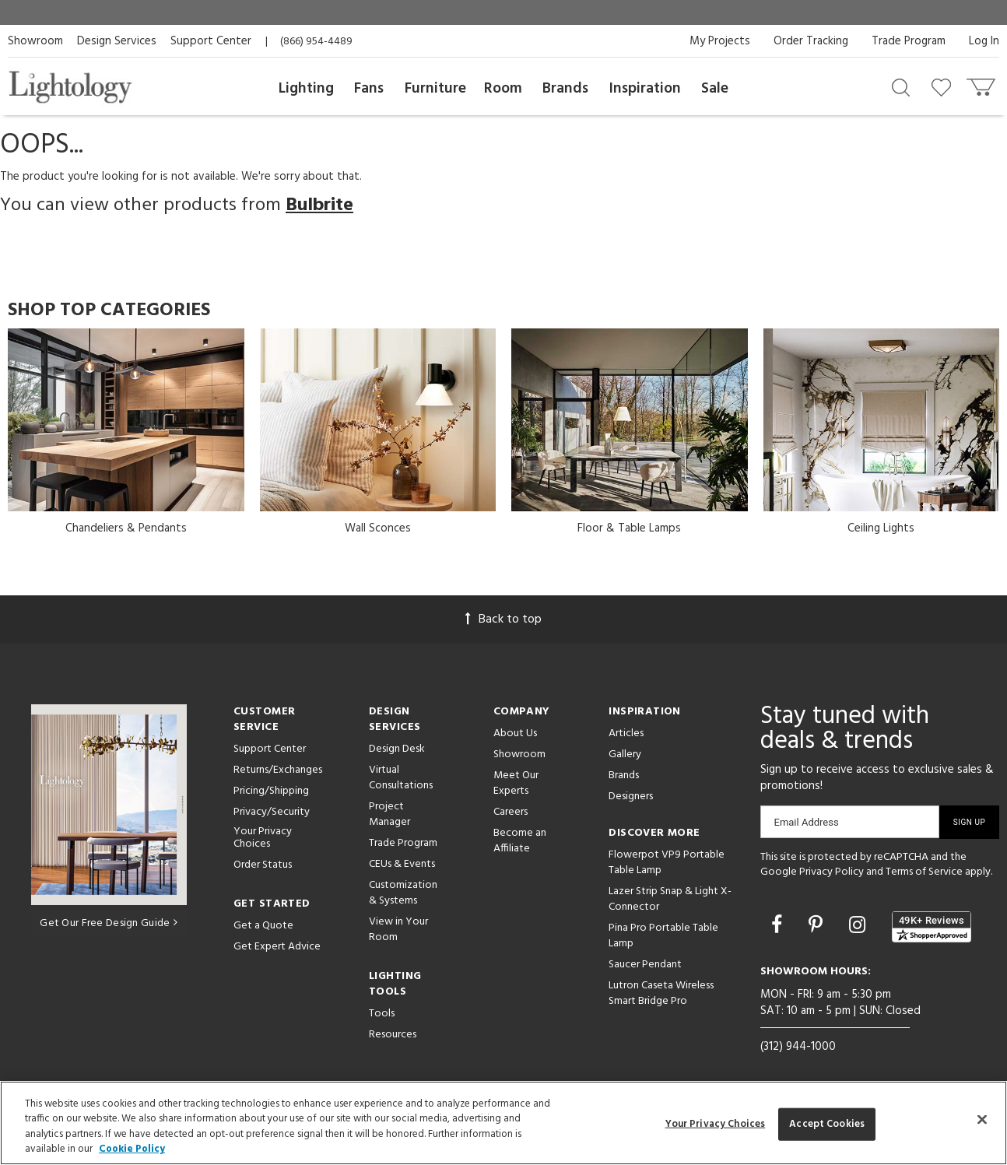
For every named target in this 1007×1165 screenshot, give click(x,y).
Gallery (625, 754)
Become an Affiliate (519, 841)
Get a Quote (263, 926)
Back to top (503, 619)
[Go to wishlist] (944, 86)
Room (503, 88)
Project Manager (389, 814)
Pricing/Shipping (271, 791)
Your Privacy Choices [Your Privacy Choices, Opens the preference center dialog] (715, 1124)
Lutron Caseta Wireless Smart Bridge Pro (661, 993)
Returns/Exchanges (277, 770)
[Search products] (901, 86)
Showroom (35, 41)
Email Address (806, 822)
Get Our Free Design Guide (108, 923)
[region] (503, 1123)
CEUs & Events (402, 864)
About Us (515, 733)
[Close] (982, 1119)
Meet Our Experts (516, 783)
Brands (565, 88)
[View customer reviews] (931, 926)
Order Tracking (811, 41)
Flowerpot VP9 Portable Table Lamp (667, 862)
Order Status (262, 865)
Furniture (435, 88)
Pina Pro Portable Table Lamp (663, 936)
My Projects (719, 41)
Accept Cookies (827, 1124)
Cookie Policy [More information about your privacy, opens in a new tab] (132, 1149)
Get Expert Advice (277, 947)
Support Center (210, 41)
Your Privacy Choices (262, 839)
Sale (714, 88)
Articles (626, 733)
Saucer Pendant (645, 965)
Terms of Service (924, 872)
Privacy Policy (831, 872)
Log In (984, 41)
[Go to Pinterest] (818, 926)
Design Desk (397, 749)
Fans (369, 88)
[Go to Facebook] (779, 926)
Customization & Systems (403, 893)
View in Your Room (398, 929)
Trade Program (909, 41)
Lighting (306, 88)
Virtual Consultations (401, 778)
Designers (631, 796)
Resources (392, 1035)
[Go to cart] (982, 83)
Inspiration (645, 88)
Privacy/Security (271, 812)
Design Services (116, 41)
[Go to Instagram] (859, 926)
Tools (382, 1014)
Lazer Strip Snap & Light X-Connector (670, 899)
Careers (510, 812)
